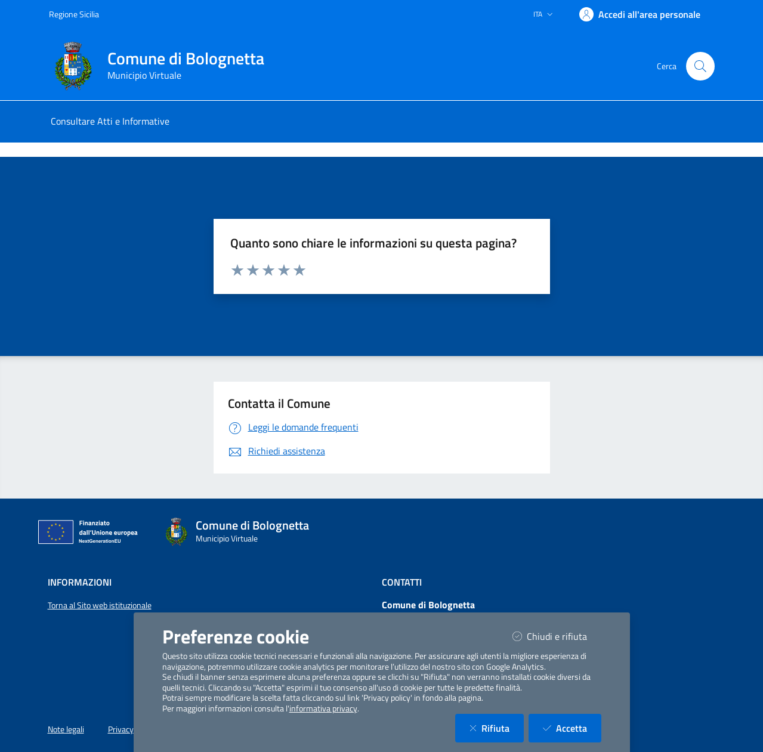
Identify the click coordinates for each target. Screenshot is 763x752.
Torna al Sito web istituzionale (100, 605)
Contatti (402, 582)
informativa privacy (323, 708)
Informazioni (80, 582)
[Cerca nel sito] (700, 66)
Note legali (66, 729)
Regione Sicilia (74, 14)
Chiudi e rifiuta (556, 636)
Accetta (572, 727)
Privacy (121, 729)
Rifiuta (496, 727)
